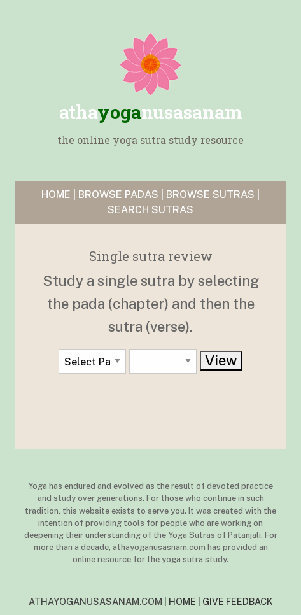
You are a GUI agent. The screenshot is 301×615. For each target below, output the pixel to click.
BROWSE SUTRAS (210, 194)
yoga (150, 112)
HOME (56, 194)
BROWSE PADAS (118, 194)
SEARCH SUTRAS (150, 210)
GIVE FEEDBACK (237, 601)
